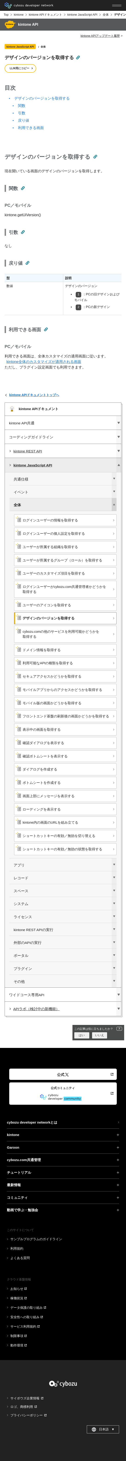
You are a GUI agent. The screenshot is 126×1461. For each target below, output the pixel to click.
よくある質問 (20, 1258)
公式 (63, 1075)
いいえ (99, 1035)
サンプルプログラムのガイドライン (36, 1239)
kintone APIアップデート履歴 (100, 35)
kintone (19, 14)
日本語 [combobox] (103, 1429)
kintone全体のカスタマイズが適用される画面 (43, 362)
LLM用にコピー (19, 68)
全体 (106, 14)
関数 (21, 106)
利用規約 (16, 1248)
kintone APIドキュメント (45, 14)
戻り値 (23, 120)
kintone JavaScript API (82, 14)
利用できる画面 (31, 128)
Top (6, 14)
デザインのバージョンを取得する (42, 98)
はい (82, 1035)
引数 (21, 113)
